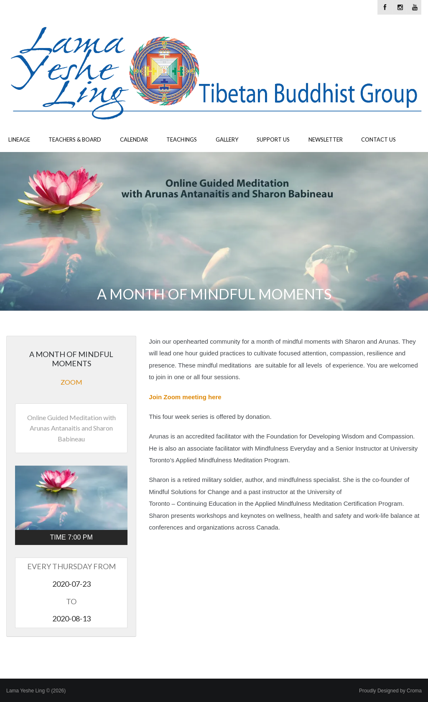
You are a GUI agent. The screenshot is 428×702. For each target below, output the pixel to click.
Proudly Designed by (390, 691)
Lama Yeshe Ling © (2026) (36, 691)
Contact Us (378, 139)
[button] (71, 498)
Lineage (19, 139)
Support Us (273, 139)
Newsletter (325, 139)
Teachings (181, 139)
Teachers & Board (74, 139)
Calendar (134, 139)
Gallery (227, 139)
